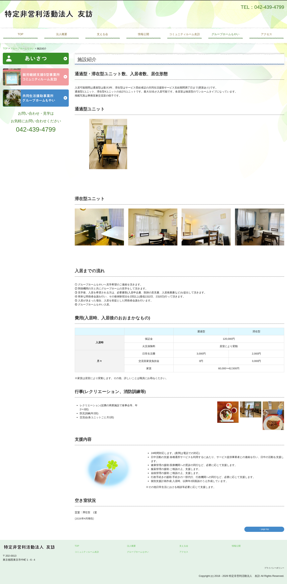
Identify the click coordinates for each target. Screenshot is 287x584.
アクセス (266, 34)
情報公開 (143, 34)
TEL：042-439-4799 (262, 7)
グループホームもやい (225, 34)
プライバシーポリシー (274, 568)
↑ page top (264, 529)
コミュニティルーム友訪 (184, 34)
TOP (21, 34)
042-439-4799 (36, 129)
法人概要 (61, 34)
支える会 (102, 34)
